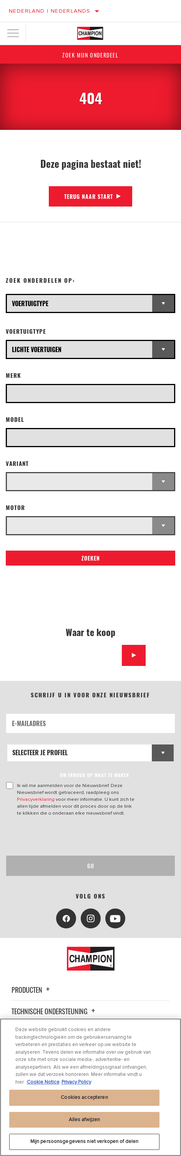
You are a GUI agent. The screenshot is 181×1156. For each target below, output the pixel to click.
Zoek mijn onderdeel (90, 55)
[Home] (90, 33)
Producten (32, 990)
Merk (13, 375)
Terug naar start (88, 196)
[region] (90, 1087)
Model (15, 419)
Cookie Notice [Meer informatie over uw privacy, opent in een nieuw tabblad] (43, 1082)
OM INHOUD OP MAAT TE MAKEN (94, 775)
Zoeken (90, 558)
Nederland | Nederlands (50, 11)
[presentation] (70, 836)
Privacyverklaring (36, 799)
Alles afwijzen (84, 1120)
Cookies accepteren (84, 1097)
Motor (15, 507)
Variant (17, 463)
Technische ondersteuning (54, 1011)
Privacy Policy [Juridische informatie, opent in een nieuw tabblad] (76, 1082)
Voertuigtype (26, 331)
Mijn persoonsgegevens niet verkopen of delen (84, 1141)
